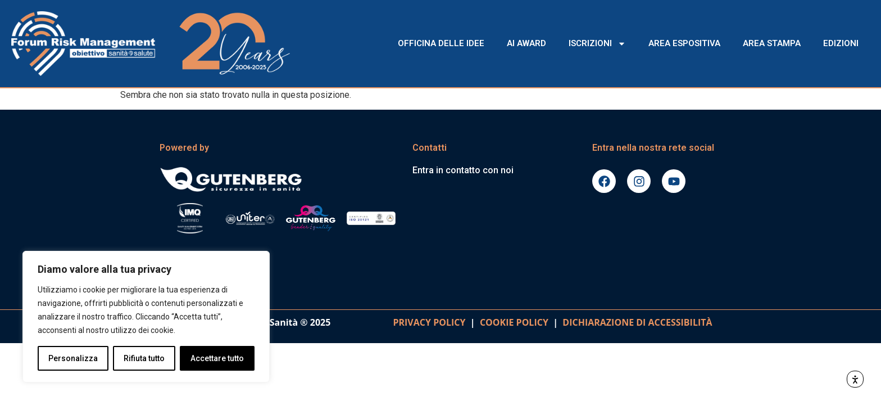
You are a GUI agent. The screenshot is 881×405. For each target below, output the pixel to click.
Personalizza (73, 358)
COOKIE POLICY (514, 322)
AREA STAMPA (772, 43)
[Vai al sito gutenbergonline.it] (280, 179)
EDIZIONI (841, 43)
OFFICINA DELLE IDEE (441, 43)
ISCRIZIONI (597, 43)
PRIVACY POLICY (429, 322)
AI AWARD (526, 43)
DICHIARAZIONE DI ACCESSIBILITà (635, 322)
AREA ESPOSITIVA (684, 43)
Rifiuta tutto (144, 358)
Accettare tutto (217, 358)
